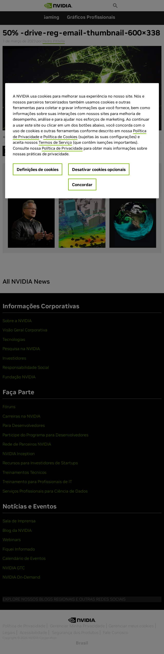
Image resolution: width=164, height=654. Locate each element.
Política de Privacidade (62, 148)
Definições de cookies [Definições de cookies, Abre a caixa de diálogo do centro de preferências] (37, 169)
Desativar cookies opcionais (99, 169)
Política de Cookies (60, 136)
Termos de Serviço (55, 142)
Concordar (82, 184)
